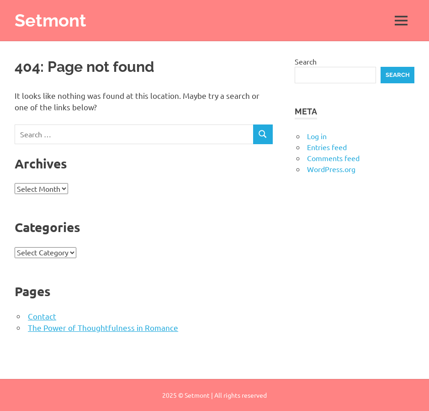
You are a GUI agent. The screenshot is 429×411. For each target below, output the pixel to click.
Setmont (50, 20)
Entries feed (327, 146)
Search (306, 61)
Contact (42, 316)
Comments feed (333, 157)
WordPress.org (331, 168)
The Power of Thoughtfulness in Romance (103, 327)
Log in (317, 136)
